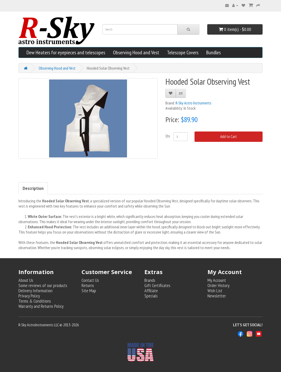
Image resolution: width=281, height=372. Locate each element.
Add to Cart (228, 136)
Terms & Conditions (34, 301)
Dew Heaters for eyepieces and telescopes (65, 52)
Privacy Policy (29, 296)
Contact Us (90, 280)
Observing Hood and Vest (136, 52)
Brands (149, 280)
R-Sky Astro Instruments (193, 102)
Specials (151, 296)
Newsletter (217, 296)
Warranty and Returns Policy (41, 306)
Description (33, 188)
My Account (217, 280)
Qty (167, 136)
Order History (219, 285)
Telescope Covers (182, 52)
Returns (88, 285)
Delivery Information (35, 291)
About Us (25, 280)
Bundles (213, 52)
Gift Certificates (157, 285)
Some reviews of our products (42, 285)
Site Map (89, 291)
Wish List (215, 291)
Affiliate (151, 291)
